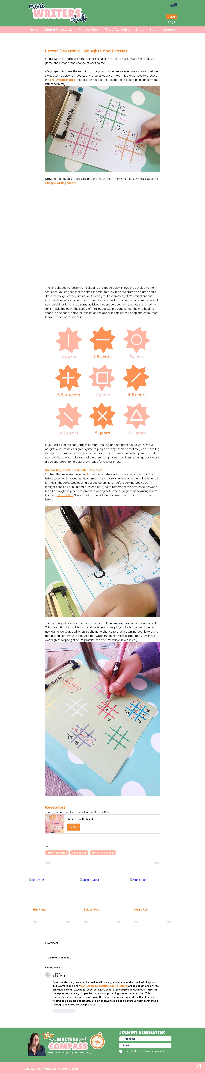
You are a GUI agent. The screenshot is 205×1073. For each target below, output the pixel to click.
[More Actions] (158, 975)
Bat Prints (39, 909)
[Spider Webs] (102, 891)
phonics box (79, 852)
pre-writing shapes (102, 852)
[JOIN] (171, 16)
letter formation (57, 852)
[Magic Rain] (152, 891)
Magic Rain (141, 909)
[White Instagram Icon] (198, 1066)
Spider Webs (92, 909)
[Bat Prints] (52, 891)
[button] (173, 5)
